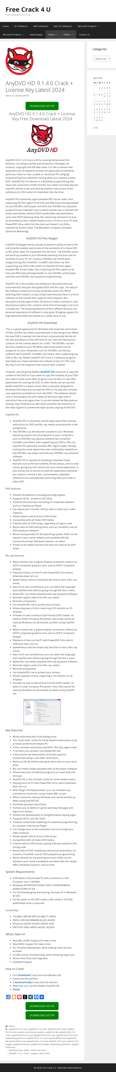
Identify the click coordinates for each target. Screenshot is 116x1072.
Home (6, 26)
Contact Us (84, 34)
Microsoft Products (90, 26)
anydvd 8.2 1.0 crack (37, 1029)
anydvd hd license (21, 1044)
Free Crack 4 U (28, 9)
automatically (23, 982)
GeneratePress (74, 1067)
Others (54, 34)
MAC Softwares (40, 26)
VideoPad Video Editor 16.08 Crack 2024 (27, 1050)
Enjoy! (16, 989)
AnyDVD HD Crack (57, 1041)
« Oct (95, 127)
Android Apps (36, 34)
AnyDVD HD (47, 371)
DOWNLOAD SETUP (42, 106)
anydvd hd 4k (51, 1032)
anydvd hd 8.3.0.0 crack (22, 1035)
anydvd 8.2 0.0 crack (18, 1029)
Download (24, 975)
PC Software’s (21, 26)
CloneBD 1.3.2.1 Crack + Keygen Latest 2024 (29, 1053)
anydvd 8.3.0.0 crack (57, 1029)
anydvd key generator (60, 1044)
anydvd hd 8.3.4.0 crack (44, 1035)
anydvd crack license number (31, 1032)
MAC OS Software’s (63, 26)
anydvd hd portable (40, 1044)
